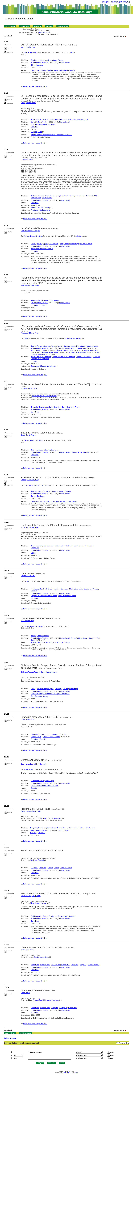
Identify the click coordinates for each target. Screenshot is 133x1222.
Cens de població (67, 589)
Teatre (60, 60)
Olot (32, 65)
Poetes (50, 868)
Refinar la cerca (44, 32)
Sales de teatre (69, 346)
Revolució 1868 (91, 196)
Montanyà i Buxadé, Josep (30, 480)
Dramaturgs (52, 60)
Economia (79, 589)
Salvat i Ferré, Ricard (28, 435)
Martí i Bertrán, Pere (28, 47)
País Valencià (47, 642)
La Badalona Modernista (72, 338)
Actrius (59, 346)
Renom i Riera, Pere (78, 348)
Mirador (78, 236)
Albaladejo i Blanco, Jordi (29, 333)
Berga (33, 496)
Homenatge (49, 781)
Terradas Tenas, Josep (49, 352)
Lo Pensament (29, 769)
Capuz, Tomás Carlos (28, 103)
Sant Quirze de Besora (39, 696)
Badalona (43, 305)
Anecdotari (55, 546)
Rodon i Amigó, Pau (38, 350)
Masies (95, 589)
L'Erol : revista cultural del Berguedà (36, 485)
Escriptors (34, 60)
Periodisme (55, 965)
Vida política (79, 196)
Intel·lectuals (69, 196)
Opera (45, 244)
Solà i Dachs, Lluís (27, 950)
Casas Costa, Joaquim (77, 352)
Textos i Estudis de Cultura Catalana (44, 396)
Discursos (44, 300)
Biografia (34, 407)
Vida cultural (53, 244)
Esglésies (87, 589)
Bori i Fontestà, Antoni (65, 350)
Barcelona (35, 203)
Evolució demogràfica (51, 589)
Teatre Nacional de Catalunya (42, 249)
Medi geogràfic (82, 119)
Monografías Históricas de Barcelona (46, 1000)
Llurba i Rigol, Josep (28, 719)
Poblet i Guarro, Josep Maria (31, 811)
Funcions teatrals (43, 346)
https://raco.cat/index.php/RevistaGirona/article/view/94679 (53, 70)
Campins (34, 598)
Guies (33, 689)
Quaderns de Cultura (41, 957)
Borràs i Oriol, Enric (91, 350)
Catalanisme (47, 198)
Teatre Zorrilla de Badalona (41, 357)
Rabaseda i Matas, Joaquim (30, 231)
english (119, 2)
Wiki (76, 1072)
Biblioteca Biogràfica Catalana (51, 818)
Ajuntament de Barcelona (40, 210)
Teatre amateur (88, 546)
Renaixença (62, 916)
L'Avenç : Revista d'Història (33, 236)
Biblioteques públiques (45, 689)
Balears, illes (35, 642)
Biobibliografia (72, 828)
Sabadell (34, 788)
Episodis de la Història (38, 903)
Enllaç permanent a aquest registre (35, 86)
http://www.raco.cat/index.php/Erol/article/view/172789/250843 (54, 501)
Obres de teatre (61, 119)
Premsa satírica (66, 868)
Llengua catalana (43, 450)
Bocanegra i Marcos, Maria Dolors (43, 366)
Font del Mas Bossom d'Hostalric (43, 124)
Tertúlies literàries (37, 196)
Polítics (81, 828)
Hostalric (34, 127)
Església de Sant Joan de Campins (44, 596)
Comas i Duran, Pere (28, 576)
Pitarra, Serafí (64, 63)
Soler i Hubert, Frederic (39, 63)
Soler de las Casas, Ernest (30, 285)
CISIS (64, 1072)
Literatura (43, 60)
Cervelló (43, 739)
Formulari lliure (124, 1043)
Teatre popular (36, 491)
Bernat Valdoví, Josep (79, 638)
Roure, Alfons (25, 993)
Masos (45, 119)
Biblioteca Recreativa (38, 860)
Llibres (65, 689)
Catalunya (39, 65)
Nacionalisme (36, 198)
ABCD (69, 1072)
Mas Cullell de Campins (67, 596)
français (126, 2)
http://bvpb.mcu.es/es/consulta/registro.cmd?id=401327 (51, 135)
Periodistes (62, 734)
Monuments (35, 300)
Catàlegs (58, 689)
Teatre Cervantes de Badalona (63, 357)
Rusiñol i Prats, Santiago (80, 452)
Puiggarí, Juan (36, 132)
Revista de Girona (30, 52)
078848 (26, 581)
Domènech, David (27, 159)
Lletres (72, 52)
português (105, 2)
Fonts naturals (36, 119)
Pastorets (46, 491)
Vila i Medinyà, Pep (27, 621)
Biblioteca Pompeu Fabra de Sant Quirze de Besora (38, 672)
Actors (53, 346)
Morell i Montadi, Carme (40, 208)
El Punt (26, 338)
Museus (34, 591)
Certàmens (35, 548)
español (113, 2)
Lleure (33, 244)
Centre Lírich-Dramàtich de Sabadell (33, 764)
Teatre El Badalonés (83, 357)
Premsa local (45, 965)
